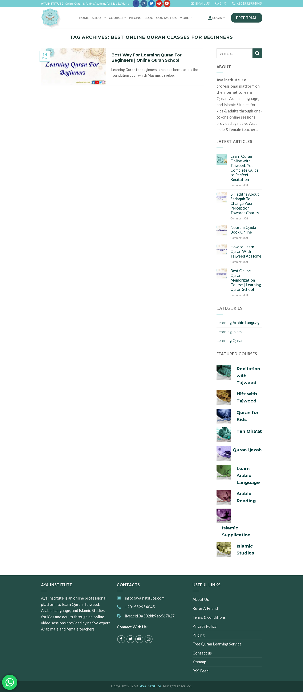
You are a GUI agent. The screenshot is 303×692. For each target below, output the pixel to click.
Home (84, 18)
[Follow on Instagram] (143, 3)
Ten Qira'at (249, 431)
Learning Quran (230, 340)
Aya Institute (150, 686)
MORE (185, 18)
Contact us (166, 18)
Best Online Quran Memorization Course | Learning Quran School (245, 280)
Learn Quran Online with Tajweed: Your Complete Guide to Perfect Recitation (244, 168)
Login (216, 17)
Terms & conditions (209, 617)
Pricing (135, 18)
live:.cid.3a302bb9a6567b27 (150, 616)
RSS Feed (201, 671)
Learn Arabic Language (248, 475)
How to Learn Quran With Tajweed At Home (245, 251)
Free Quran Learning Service (217, 644)
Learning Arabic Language (239, 322)
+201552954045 (140, 607)
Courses (117, 18)
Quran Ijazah (247, 449)
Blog (149, 18)
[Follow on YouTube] (166, 3)
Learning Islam (229, 331)
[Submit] (257, 53)
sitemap (199, 662)
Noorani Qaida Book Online (243, 229)
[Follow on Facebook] (136, 3)
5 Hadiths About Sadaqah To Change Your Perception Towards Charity (244, 203)
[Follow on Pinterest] (159, 3)
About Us (201, 599)
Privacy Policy (205, 626)
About (99, 18)
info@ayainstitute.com (144, 598)
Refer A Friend (205, 608)
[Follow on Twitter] (151, 3)
